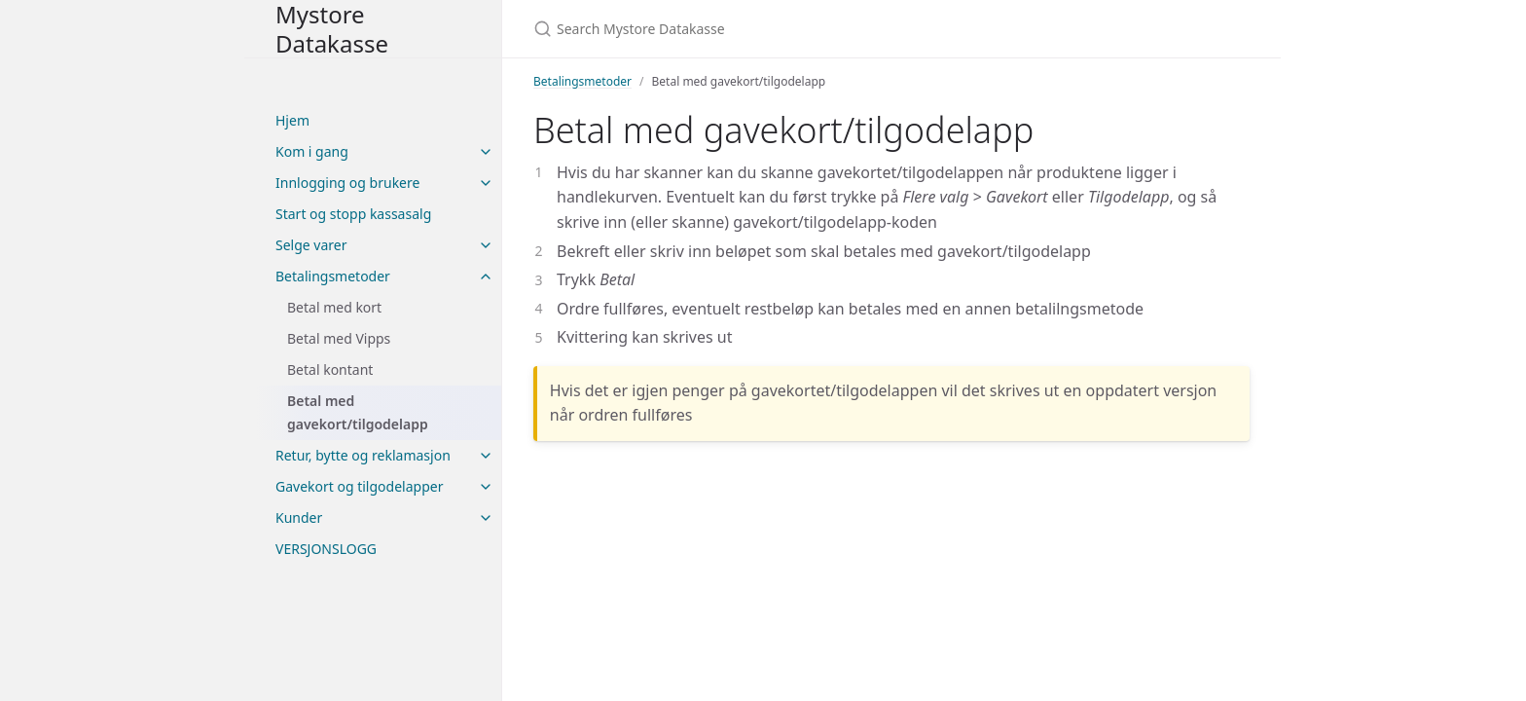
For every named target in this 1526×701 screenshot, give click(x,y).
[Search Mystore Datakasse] (763, 28)
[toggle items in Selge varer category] (485, 245)
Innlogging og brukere (347, 182)
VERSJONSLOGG (326, 548)
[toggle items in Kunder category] (485, 518)
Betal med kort (334, 307)
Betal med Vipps (338, 338)
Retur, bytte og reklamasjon (363, 455)
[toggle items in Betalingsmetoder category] (485, 276)
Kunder (298, 517)
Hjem (292, 120)
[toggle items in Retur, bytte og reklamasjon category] (485, 455)
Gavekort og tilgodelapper (359, 486)
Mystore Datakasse (331, 28)
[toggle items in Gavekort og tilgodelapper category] (485, 486)
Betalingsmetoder (332, 276)
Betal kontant (330, 369)
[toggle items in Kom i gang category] (485, 151)
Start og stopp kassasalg (353, 213)
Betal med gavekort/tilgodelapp (357, 412)
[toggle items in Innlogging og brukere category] (485, 183)
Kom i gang (311, 151)
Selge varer (311, 245)
